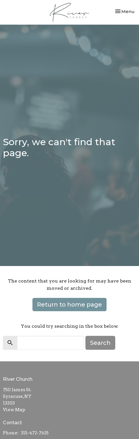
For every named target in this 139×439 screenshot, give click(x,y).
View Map (14, 409)
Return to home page (69, 304)
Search (100, 342)
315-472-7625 (35, 433)
